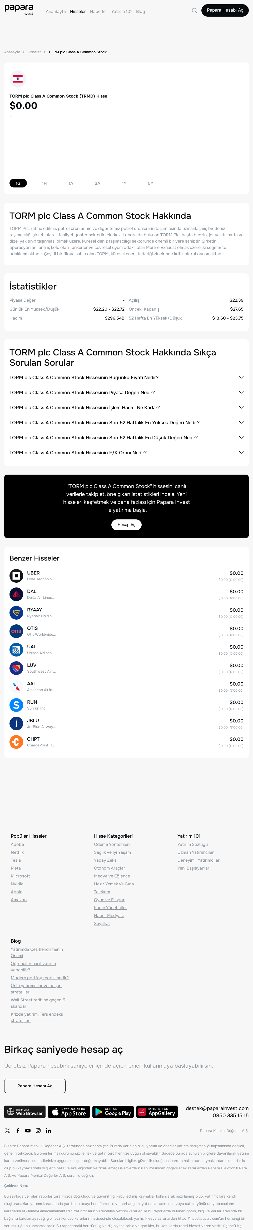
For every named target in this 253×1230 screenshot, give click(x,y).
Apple (16, 887)
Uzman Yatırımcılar (195, 847)
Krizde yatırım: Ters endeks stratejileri (37, 1013)
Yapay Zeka (105, 855)
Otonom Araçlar (109, 863)
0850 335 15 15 (230, 1115)
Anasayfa (12, 52)
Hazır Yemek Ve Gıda (114, 879)
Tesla (16, 855)
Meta (16, 863)
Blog (140, 11)
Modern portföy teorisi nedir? (40, 973)
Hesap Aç (126, 525)
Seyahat (102, 919)
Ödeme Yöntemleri (112, 839)
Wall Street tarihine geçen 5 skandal (38, 998)
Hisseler (78, 11)
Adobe (17, 839)
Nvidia (17, 879)
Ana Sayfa (56, 11)
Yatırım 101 (121, 11)
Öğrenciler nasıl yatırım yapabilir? (33, 962)
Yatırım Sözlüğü (192, 839)
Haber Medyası (109, 911)
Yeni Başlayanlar (193, 863)
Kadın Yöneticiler (110, 903)
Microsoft (20, 871)
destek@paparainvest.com (216, 1107)
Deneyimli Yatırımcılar (198, 855)
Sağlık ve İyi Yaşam (112, 847)
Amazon (19, 895)
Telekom (102, 887)
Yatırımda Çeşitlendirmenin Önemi (37, 948)
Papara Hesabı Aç (223, 11)
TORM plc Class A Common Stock (81, 52)
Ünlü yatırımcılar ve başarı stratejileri (36, 984)
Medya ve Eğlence (112, 871)
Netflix (17, 847)
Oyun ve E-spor (109, 895)
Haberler (98, 11)
